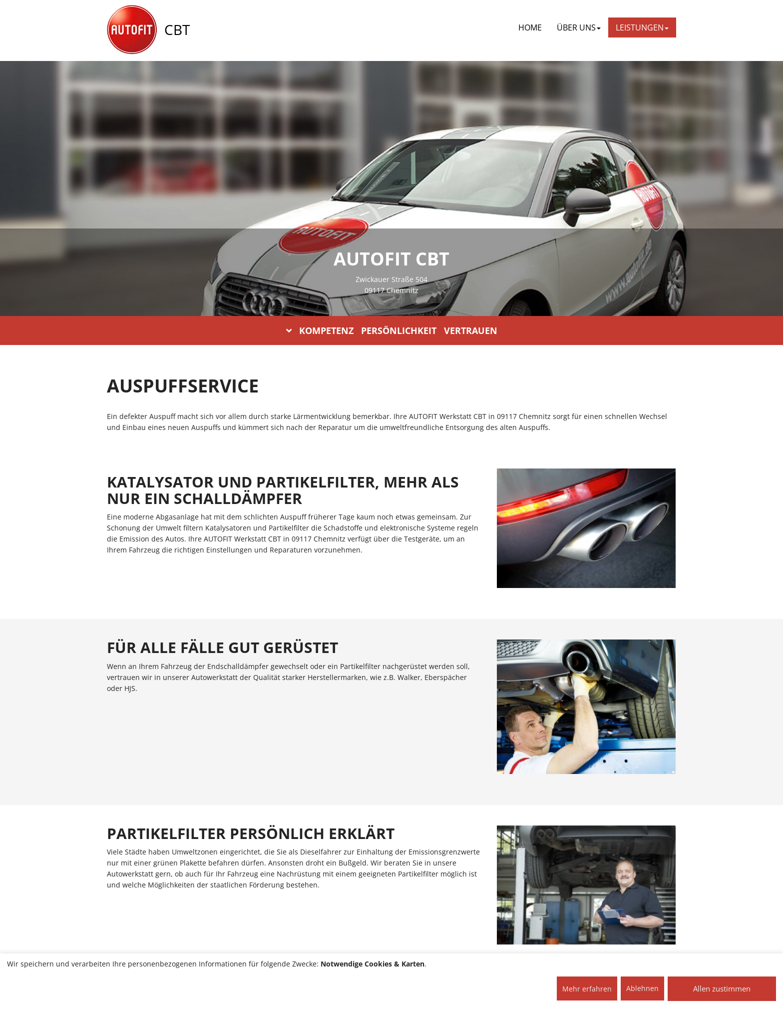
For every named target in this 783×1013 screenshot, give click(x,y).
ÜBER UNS (579, 27)
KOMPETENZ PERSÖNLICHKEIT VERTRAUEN (391, 330)
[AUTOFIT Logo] (131, 30)
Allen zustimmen (722, 989)
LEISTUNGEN (642, 27)
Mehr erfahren (587, 989)
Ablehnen (642, 988)
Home (530, 27)
